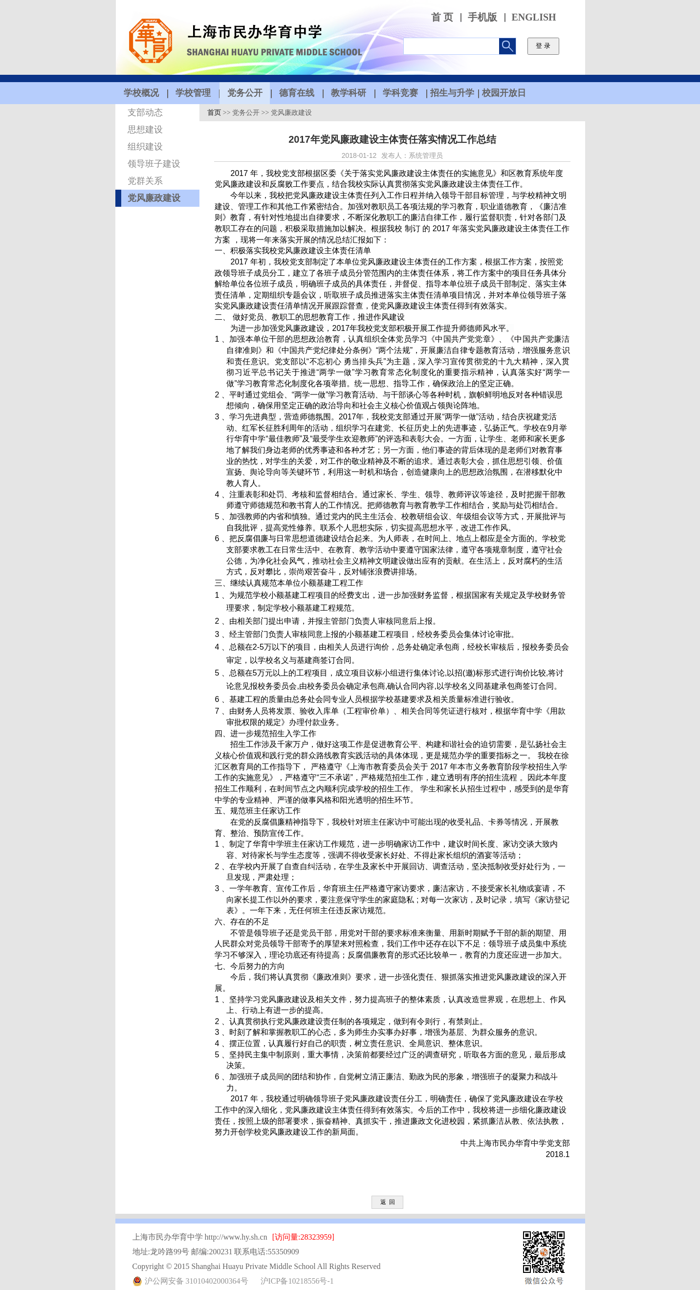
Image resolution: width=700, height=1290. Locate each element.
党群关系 (145, 181)
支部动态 (145, 112)
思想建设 (145, 129)
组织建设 (145, 147)
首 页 (442, 17)
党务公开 (246, 112)
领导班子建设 (154, 164)
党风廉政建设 (154, 198)
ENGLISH (534, 17)
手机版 (482, 17)
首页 (214, 112)
